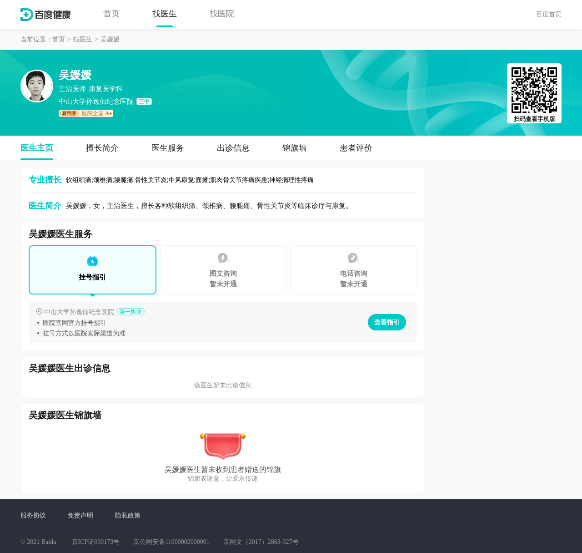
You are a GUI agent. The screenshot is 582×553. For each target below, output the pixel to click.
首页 (111, 13)
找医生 (164, 13)
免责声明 (80, 515)
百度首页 (549, 14)
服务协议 (33, 515)
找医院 (222, 13)
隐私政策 (127, 515)
